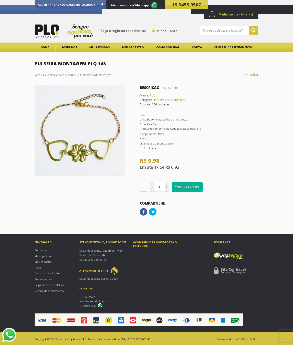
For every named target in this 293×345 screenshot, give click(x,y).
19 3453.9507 (186, 4)
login (116, 30)
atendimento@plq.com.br (94, 301)
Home (45, 47)
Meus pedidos (99, 47)
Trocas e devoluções (47, 273)
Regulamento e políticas (49, 285)
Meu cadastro (133, 47)
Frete (38, 267)
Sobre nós (69, 47)
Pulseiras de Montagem (97, 75)
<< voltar (251, 74)
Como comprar (168, 47)
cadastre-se (135, 30)
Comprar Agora (187, 187)
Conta (197, 47)
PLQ (152, 95)
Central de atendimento (233, 47)
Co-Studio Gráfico (248, 339)
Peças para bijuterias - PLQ (66, 75)
